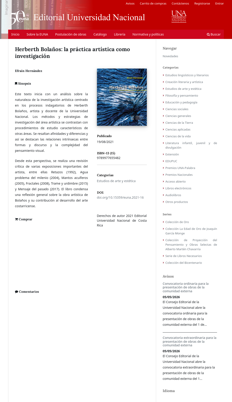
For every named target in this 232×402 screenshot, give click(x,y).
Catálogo (100, 34)
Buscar (214, 34)
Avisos (130, 3)
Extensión (172, 154)
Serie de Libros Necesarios (183, 256)
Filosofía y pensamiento (181, 95)
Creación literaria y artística (184, 82)
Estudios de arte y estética (116, 181)
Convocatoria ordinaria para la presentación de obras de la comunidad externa (186, 287)
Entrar (219, 3)
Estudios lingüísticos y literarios (187, 75)
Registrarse (202, 3)
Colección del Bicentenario (183, 263)
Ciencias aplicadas (178, 129)
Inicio (15, 34)
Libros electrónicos (178, 188)
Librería (119, 34)
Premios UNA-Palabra (180, 168)
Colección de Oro (177, 222)
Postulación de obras (70, 34)
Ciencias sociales (176, 109)
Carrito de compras (153, 3)
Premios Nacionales (179, 175)
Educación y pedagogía (181, 102)
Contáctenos (180, 3)
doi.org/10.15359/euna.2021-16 (120, 197)
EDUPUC (171, 161)
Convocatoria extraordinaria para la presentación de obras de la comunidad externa (189, 341)
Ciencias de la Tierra (179, 123)
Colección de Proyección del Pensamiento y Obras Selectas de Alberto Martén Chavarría (191, 244)
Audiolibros (173, 195)
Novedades (170, 56)
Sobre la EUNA (37, 34)
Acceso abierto (175, 181)
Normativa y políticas (148, 34)
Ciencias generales (178, 116)
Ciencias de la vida (178, 136)
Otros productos (176, 202)
